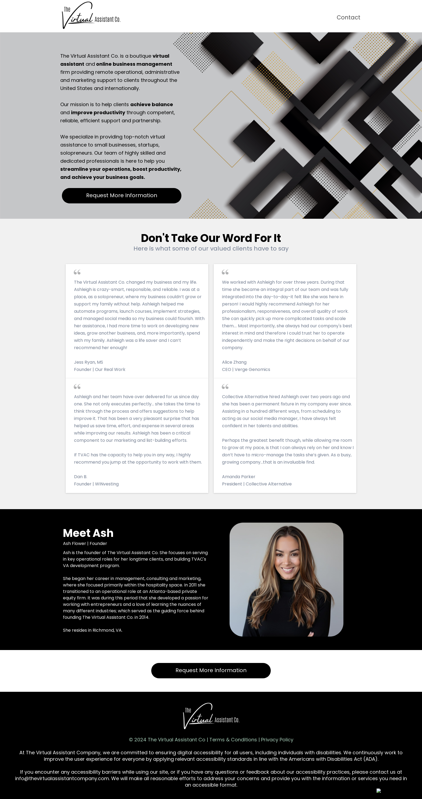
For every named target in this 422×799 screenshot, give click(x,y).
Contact (348, 17)
